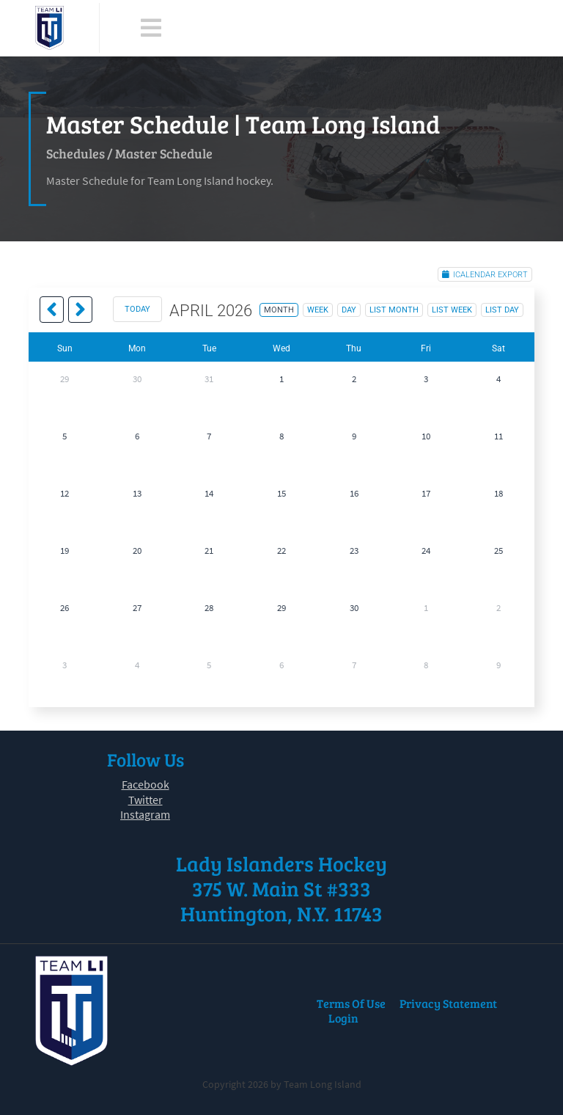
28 (209, 608)
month (279, 310)
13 (137, 493)
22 (281, 550)
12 (64, 493)
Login (343, 1018)
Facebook (145, 784)
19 (64, 550)
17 (426, 493)
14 (209, 493)
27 (137, 608)
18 (498, 493)
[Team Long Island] (49, 28)
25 (498, 550)
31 (209, 379)
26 (64, 608)
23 (354, 550)
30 (137, 379)
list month (394, 310)
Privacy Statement (448, 1003)
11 (498, 436)
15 (281, 493)
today (137, 309)
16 (354, 493)
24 (426, 550)
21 (209, 550)
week (317, 310)
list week (452, 310)
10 (426, 436)
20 (137, 550)
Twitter (145, 799)
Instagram (145, 814)
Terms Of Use (351, 1003)
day (349, 310)
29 (64, 379)
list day (502, 310)
